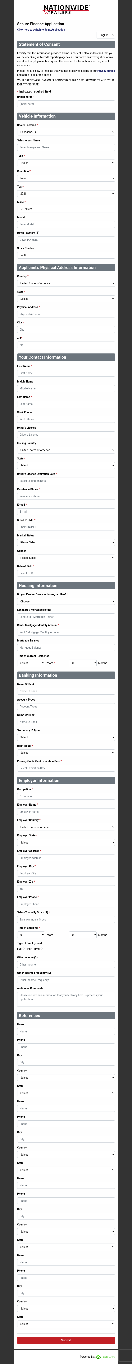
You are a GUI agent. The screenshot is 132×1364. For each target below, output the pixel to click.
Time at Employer (28, 927)
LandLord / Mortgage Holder (34, 609)
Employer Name (27, 804)
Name (20, 1024)
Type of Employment (29, 943)
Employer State (27, 835)
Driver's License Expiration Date (37, 473)
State (21, 291)
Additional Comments (30, 988)
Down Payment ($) (28, 232)
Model (21, 217)
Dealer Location (27, 125)
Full (19, 948)
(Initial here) (25, 96)
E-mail (22, 504)
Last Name (24, 396)
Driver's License (26, 427)
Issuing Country (26, 443)
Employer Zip (26, 881)
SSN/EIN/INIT (26, 520)
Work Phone (24, 412)
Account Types (26, 699)
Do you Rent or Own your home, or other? (42, 594)
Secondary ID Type (28, 730)
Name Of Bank (25, 684)
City (20, 322)
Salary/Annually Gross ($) (33, 912)
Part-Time (33, 948)
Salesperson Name (28, 140)
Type (21, 155)
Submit (66, 1340)
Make (21, 202)
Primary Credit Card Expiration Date (39, 761)
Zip (19, 337)
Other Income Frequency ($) (34, 972)
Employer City (26, 866)
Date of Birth (25, 566)
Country (23, 276)
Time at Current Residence (33, 655)
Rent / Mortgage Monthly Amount (38, 625)
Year (21, 186)
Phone (21, 1039)
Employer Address (29, 850)
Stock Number (25, 248)
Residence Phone (28, 489)
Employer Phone (28, 897)
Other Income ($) (27, 957)
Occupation (25, 789)
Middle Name (25, 381)
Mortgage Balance (28, 640)
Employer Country (29, 820)
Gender (21, 550)
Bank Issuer (25, 745)
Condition (24, 171)
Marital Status (25, 535)
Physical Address (28, 307)
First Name (24, 366)
